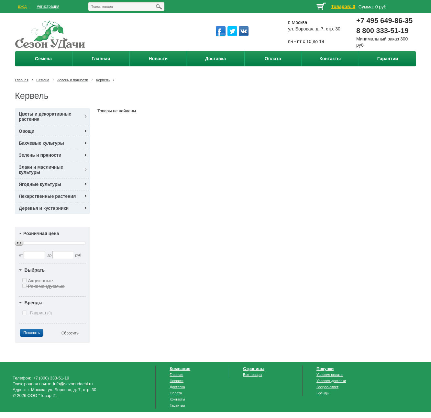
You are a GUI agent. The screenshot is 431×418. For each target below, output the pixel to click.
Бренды (34, 302)
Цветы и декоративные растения (45, 116)
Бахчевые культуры (41, 143)
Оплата (176, 393)
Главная (21, 80)
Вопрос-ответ (327, 387)
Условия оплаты (329, 375)
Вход (22, 6)
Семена (42, 80)
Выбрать (35, 270)
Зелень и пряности (72, 80)
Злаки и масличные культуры (41, 169)
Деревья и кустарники (44, 208)
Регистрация (48, 6)
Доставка (177, 387)
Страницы (253, 368)
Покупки (325, 368)
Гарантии (177, 405)
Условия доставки (331, 381)
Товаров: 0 (343, 6)
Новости (176, 381)
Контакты (177, 399)
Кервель (103, 80)
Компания (180, 368)
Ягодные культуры (40, 184)
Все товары (252, 375)
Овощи (26, 131)
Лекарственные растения (47, 196)
